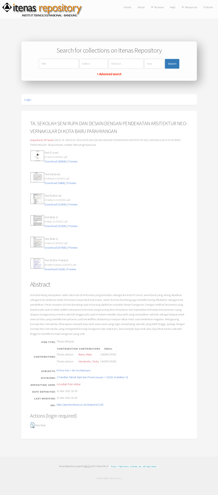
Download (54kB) (54, 183)
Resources (191, 7)
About (141, 7)
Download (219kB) (55, 204)
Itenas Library (115, 478)
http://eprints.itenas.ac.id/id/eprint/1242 (80, 404)
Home (127, 7)
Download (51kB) (54, 269)
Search (172, 63)
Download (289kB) (55, 161)
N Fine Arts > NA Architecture (73, 370)
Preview (73, 161)
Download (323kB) (55, 226)
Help (172, 7)
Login (27, 99)
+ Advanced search (109, 74)
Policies (208, 7)
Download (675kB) (55, 247)
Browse (159, 7)
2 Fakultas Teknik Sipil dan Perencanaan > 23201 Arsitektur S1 (92, 377)
